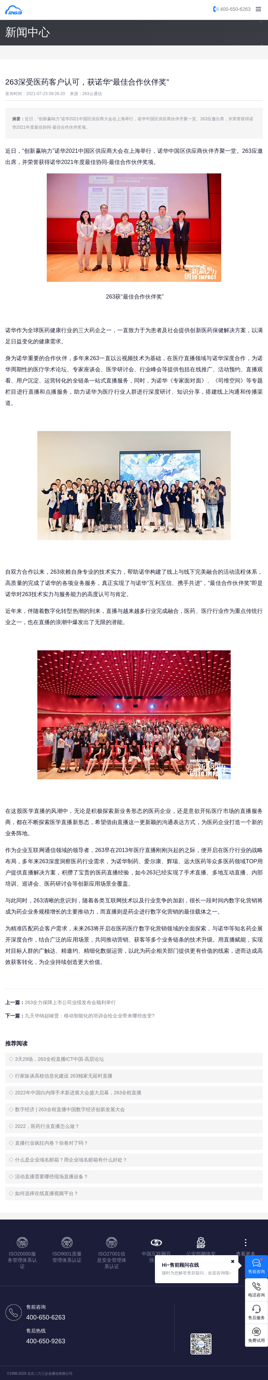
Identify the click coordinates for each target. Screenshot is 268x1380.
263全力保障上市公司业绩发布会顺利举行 (70, 1002)
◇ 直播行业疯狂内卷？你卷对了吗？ (48, 1143)
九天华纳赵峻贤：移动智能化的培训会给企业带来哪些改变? (90, 1015)
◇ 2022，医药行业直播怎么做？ (44, 1126)
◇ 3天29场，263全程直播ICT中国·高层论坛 (56, 1059)
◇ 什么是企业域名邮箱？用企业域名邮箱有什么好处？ (68, 1160)
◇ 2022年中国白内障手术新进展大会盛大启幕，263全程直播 (75, 1092)
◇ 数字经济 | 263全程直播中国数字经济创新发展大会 (67, 1109)
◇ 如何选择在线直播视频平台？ (44, 1193)
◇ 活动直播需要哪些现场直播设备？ (48, 1176)
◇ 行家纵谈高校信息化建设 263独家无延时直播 (60, 1076)
